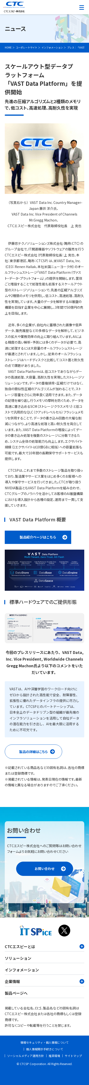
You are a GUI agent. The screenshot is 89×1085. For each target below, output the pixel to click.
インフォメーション (22, 970)
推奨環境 (54, 1056)
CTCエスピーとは (44, 946)
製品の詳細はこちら (40, 753)
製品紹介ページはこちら (38, 537)
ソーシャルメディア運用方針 (25, 1056)
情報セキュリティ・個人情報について (44, 1042)
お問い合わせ (45, 868)
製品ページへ (16, 993)
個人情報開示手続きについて (44, 1049)
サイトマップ (73, 1056)
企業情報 (44, 981)
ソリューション (18, 958)
